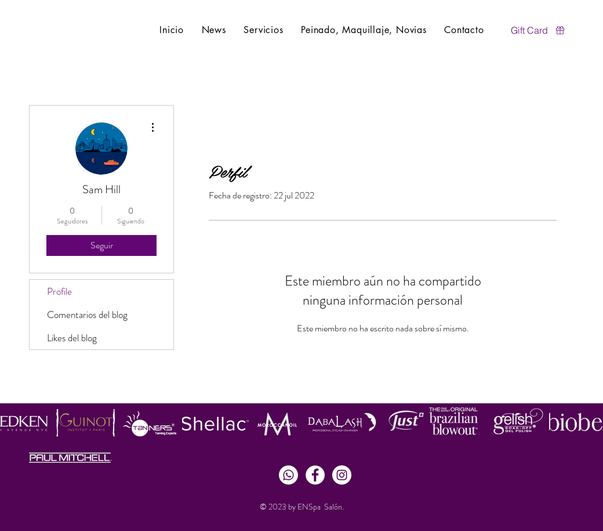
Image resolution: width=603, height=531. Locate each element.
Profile (59, 291)
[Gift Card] (538, 30)
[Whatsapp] (288, 475)
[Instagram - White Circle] (341, 475)
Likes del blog (72, 338)
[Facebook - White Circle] (315, 475)
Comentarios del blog (87, 315)
